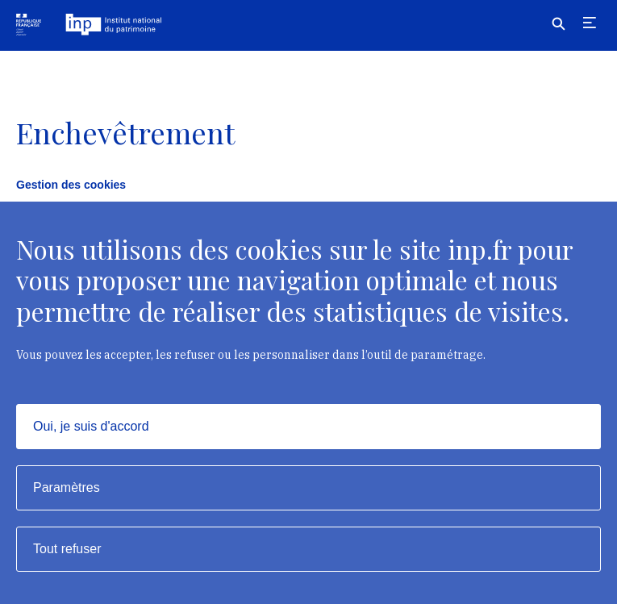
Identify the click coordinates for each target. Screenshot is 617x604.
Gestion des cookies (71, 184)
